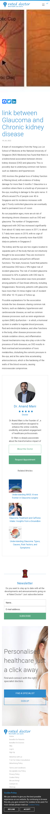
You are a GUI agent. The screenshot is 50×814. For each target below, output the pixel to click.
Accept (27, 809)
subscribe (25, 616)
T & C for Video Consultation (19, 760)
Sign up (25, 701)
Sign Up (12, 752)
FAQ (10, 746)
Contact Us (13, 784)
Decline (11, 809)
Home (11, 736)
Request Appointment (25, 459)
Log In (11, 749)
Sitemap (12, 787)
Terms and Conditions (17, 768)
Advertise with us (15, 757)
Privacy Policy (14, 774)
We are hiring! (14, 781)
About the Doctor (25, 449)
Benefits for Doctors (16, 743)
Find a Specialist (25, 693)
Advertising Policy (16, 763)
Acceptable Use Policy (17, 771)
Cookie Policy (14, 777)
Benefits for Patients (16, 739)
